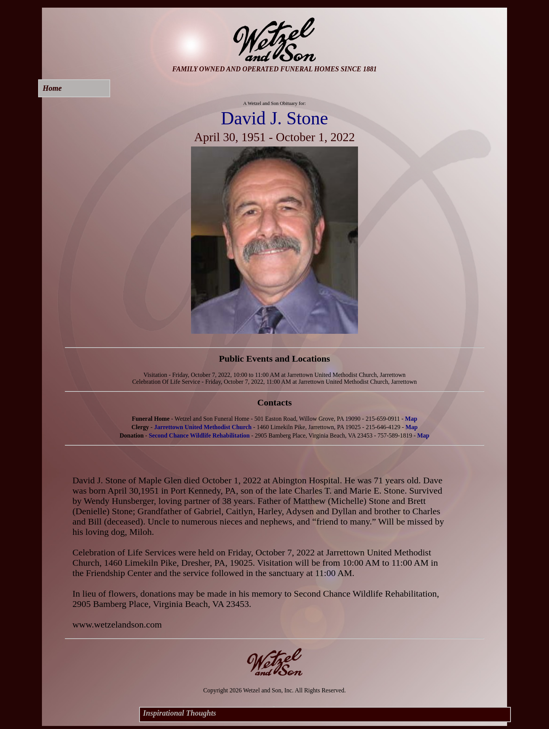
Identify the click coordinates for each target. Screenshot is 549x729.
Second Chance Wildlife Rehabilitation (199, 435)
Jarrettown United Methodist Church (203, 427)
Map (411, 418)
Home (52, 88)
